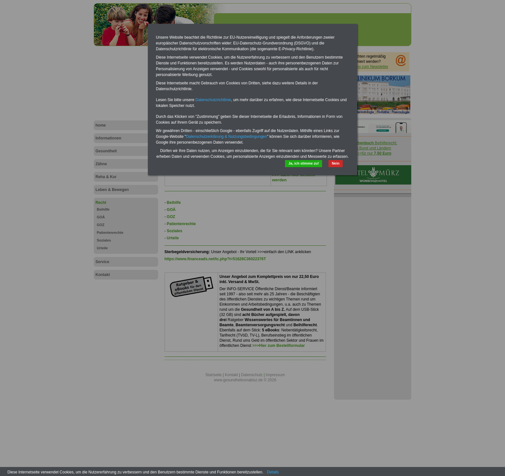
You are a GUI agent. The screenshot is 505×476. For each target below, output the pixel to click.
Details (273, 472)
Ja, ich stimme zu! (303, 163)
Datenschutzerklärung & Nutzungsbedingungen (226, 136)
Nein (335, 163)
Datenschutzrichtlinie (213, 100)
